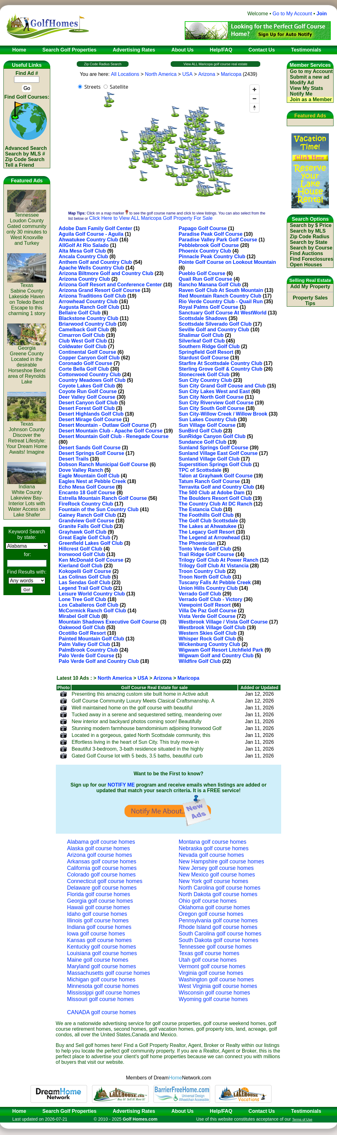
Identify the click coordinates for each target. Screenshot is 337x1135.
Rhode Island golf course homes (218, 927)
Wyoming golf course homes (213, 999)
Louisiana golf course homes (102, 953)
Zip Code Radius (309, 236)
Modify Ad (302, 82)
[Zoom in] (254, 89)
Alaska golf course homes (98, 848)
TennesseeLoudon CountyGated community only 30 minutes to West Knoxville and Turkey (27, 227)
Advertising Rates (134, 1111)
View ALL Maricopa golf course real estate (215, 64)
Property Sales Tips (310, 300)
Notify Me (301, 93)
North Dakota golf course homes (218, 894)
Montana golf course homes (213, 842)
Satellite (119, 86)
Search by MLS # (25, 153)
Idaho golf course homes (97, 914)
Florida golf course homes (98, 894)
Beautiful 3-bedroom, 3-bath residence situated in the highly (137, 749)
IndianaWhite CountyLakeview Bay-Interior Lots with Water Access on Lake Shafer (26, 498)
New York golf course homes (213, 881)
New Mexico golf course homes (217, 874)
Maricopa (231, 74)
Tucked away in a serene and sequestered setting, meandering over (147, 714)
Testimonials (306, 1111)
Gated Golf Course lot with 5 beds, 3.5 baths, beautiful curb (137, 755)
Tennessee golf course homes (215, 947)
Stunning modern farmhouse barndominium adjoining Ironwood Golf (147, 728)
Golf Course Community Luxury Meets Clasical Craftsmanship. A (143, 700)
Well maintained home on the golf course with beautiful (132, 707)
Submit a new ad (309, 77)
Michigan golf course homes (101, 979)
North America (161, 74)
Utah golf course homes (208, 960)
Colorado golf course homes (101, 874)
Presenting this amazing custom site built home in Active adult (140, 694)
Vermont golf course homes (212, 966)
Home (17, 1111)
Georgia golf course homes (100, 901)
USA (187, 74)
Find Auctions (306, 253)
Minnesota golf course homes (103, 986)
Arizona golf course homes (99, 855)
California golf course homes (102, 868)
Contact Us (261, 1111)
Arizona (206, 74)
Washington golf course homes (216, 979)
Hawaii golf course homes (98, 907)
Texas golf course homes (209, 953)
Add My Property (310, 286)
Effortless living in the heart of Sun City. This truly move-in (135, 742)
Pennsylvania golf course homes (218, 920)
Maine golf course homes (98, 960)
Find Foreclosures (311, 259)
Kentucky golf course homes (101, 947)
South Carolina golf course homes (220, 933)
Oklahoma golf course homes (214, 907)
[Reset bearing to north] (254, 107)
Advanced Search (26, 148)
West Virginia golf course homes (218, 986)
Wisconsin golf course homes (214, 992)
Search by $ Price (310, 225)
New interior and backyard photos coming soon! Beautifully (137, 721)
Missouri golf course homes (100, 999)
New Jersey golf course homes (216, 868)
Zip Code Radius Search (102, 64)
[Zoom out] (254, 98)
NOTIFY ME (121, 784)
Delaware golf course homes (102, 888)
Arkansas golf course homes (101, 861)
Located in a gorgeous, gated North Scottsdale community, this (141, 735)
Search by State (308, 242)
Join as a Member (311, 99)
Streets (92, 86)
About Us (182, 1111)
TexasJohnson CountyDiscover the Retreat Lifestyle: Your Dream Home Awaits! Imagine (26, 436)
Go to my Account (311, 71)
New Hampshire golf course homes (221, 861)
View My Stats (306, 88)
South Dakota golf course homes (218, 940)
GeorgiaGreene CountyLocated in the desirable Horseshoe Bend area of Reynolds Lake (26, 362)
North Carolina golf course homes (220, 888)
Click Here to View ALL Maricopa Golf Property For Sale (150, 218)
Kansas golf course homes (99, 940)
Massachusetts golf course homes (108, 973)
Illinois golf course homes (98, 920)
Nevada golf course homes (211, 855)
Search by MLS (308, 231)
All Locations (125, 74)
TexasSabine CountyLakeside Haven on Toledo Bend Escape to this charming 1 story (26, 297)
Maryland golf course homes (101, 966)
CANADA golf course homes (101, 1012)
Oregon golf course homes (211, 914)
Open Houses (306, 264)
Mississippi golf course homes (103, 992)
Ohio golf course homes (208, 901)
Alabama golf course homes (101, 842)
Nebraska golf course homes (214, 848)
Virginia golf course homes (211, 973)
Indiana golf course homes (99, 927)
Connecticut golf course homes (105, 881)
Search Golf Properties (69, 1111)
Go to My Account (292, 13)
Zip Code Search (24, 159)
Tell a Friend (19, 165)
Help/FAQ (221, 1111)
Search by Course (311, 247)
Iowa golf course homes (96, 933)
